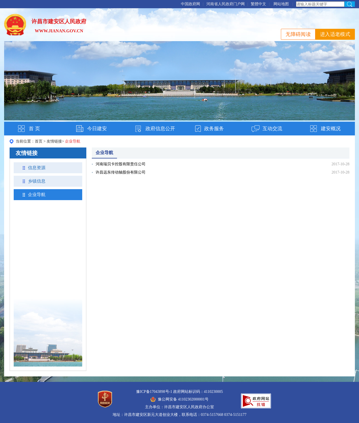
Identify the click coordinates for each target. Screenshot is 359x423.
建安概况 (331, 128)
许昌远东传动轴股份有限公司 (121, 172)
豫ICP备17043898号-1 (154, 392)
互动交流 (272, 128)
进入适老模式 (335, 34)
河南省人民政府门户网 (225, 4)
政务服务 (214, 128)
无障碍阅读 (298, 34)
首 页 (34, 128)
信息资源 (36, 167)
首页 (38, 141)
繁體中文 (258, 4)
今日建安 (97, 128)
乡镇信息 (36, 181)
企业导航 (36, 194)
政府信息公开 (160, 128)
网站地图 (281, 4)
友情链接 (54, 141)
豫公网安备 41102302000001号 (179, 399)
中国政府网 (190, 4)
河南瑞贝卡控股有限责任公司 (121, 164)
